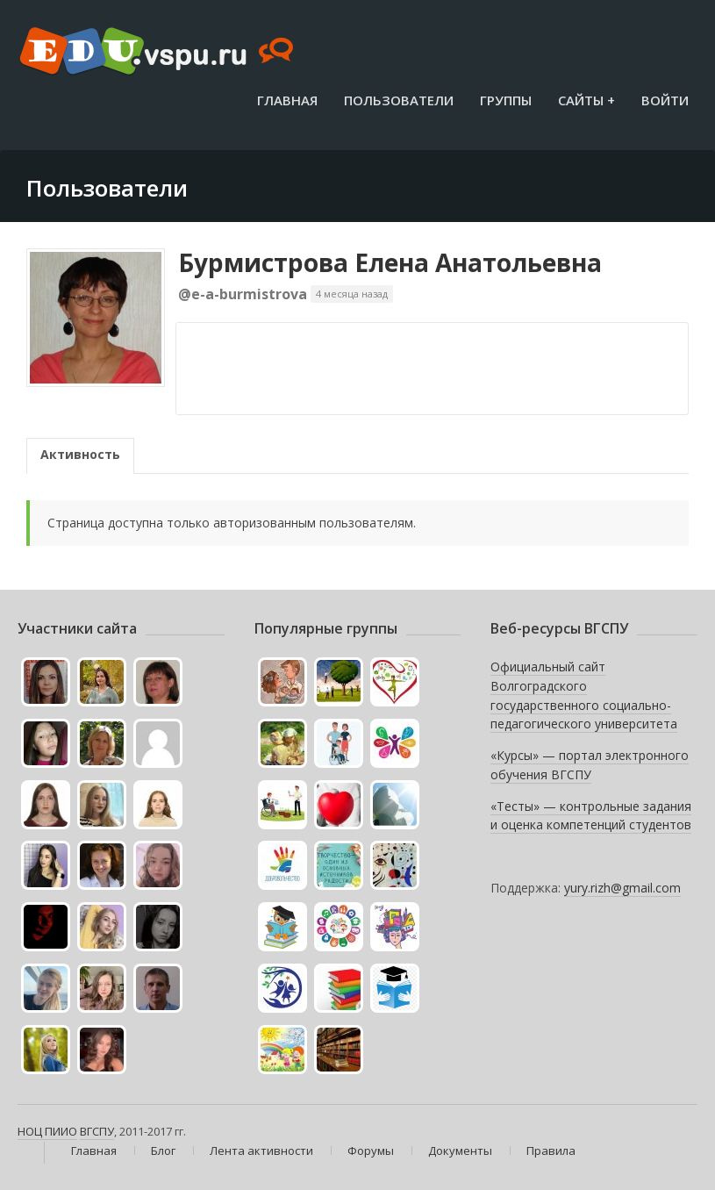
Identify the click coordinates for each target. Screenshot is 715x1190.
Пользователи (399, 100)
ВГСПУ (97, 1131)
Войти (665, 100)
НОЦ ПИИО (47, 1131)
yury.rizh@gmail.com (622, 887)
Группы (506, 100)
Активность (80, 454)
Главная (287, 100)
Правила (551, 1150)
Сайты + (586, 100)
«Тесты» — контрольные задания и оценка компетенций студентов (590, 816)
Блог (163, 1150)
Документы (460, 1150)
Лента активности (261, 1150)
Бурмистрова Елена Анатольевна (390, 262)
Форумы (370, 1150)
